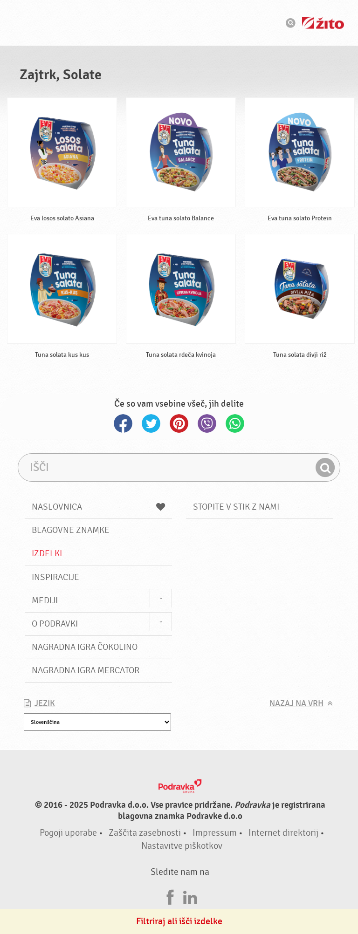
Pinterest (179, 423)
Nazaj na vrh (296, 704)
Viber (207, 423)
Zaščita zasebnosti (145, 832)
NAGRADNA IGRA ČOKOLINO (85, 647)
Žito (323, 23)
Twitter (151, 423)
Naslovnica (98, 507)
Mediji (45, 600)
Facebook (123, 423)
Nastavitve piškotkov (181, 845)
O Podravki (55, 624)
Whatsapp (235, 423)
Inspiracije (55, 577)
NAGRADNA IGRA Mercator (85, 670)
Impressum (215, 832)
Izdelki (47, 553)
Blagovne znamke (71, 530)
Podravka (179, 23)
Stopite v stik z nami (236, 507)
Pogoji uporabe (68, 832)
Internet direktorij (283, 832)
